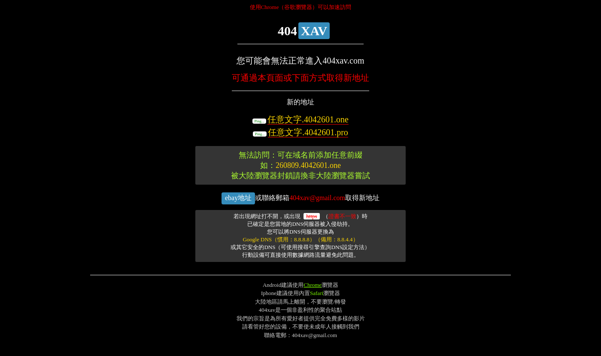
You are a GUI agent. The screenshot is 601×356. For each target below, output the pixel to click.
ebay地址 (238, 197)
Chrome (313, 285)
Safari (316, 293)
